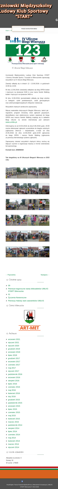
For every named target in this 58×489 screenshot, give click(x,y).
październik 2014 (15, 425)
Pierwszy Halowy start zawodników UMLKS (26, 301)
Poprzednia (10, 275)
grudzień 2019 (14, 349)
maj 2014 (12, 438)
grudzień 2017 (14, 358)
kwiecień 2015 (14, 419)
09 (9, 285)
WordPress (28, 484)
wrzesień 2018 (14, 352)
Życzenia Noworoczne (17, 297)
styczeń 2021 (13, 342)
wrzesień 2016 (14, 377)
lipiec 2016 (12, 384)
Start (7, 30)
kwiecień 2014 (14, 441)
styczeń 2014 (13, 447)
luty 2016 (12, 396)
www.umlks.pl (11, 122)
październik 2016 (15, 374)
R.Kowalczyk (43, 484)
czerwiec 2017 (14, 365)
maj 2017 (12, 368)
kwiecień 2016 (14, 393)
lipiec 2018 (12, 355)
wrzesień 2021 (14, 339)
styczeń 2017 (13, 371)
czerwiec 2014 (14, 435)
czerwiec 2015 (14, 412)
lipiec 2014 (12, 431)
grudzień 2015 (14, 400)
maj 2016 (12, 390)
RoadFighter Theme (12, 484)
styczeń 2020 (13, 346)
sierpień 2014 (13, 428)
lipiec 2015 (12, 409)
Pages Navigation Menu (27, 28)
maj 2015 (12, 415)
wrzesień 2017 (14, 361)
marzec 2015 (13, 422)
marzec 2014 (13, 444)
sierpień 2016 (13, 381)
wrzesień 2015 (14, 406)
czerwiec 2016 (14, 387)
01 (9, 294)
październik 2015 (15, 403)
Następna (45, 275)
